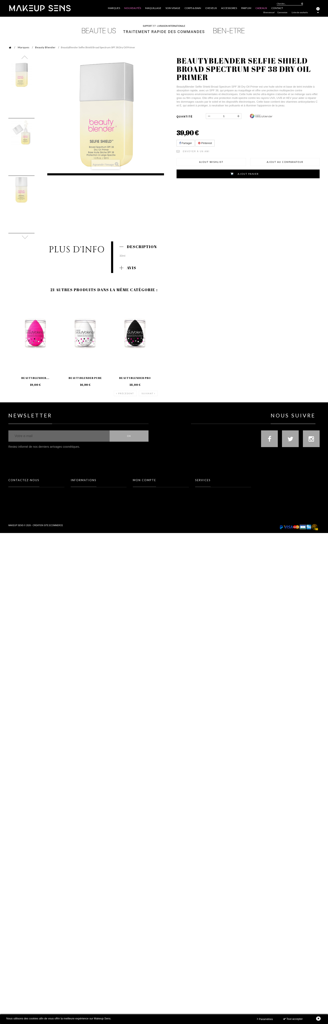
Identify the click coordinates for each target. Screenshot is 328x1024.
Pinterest (205, 143)
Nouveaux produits (82, 493)
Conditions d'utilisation (84, 510)
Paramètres (265, 1019)
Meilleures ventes (81, 498)
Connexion (282, 12)
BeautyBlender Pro (134, 378)
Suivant (147, 386)
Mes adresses (140, 498)
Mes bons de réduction (146, 510)
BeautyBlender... (35, 378)
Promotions (77, 487)
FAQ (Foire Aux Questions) (22, 487)
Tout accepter (293, 1018)
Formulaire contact (20, 493)
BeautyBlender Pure (85, 378)
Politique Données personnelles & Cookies (94, 516)
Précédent (126, 386)
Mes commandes (142, 487)
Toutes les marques (206, 487)
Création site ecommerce (48, 540)
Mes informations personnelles (151, 504)
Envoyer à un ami (196, 151)
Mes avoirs (139, 493)
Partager (185, 143)
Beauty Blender (45, 47)
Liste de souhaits (300, 12)
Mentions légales (81, 504)
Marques (23, 47)
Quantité (185, 116)
